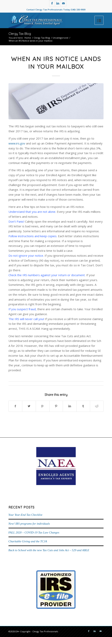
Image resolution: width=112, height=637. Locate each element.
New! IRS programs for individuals (29, 523)
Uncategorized (60, 37)
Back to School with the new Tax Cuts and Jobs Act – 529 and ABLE (48, 550)
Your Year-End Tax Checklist (25, 514)
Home (27, 37)
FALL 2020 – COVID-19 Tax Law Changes (33, 532)
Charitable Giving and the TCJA (27, 541)
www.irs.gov (16, 143)
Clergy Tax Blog (19, 34)
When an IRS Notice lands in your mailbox (56, 62)
